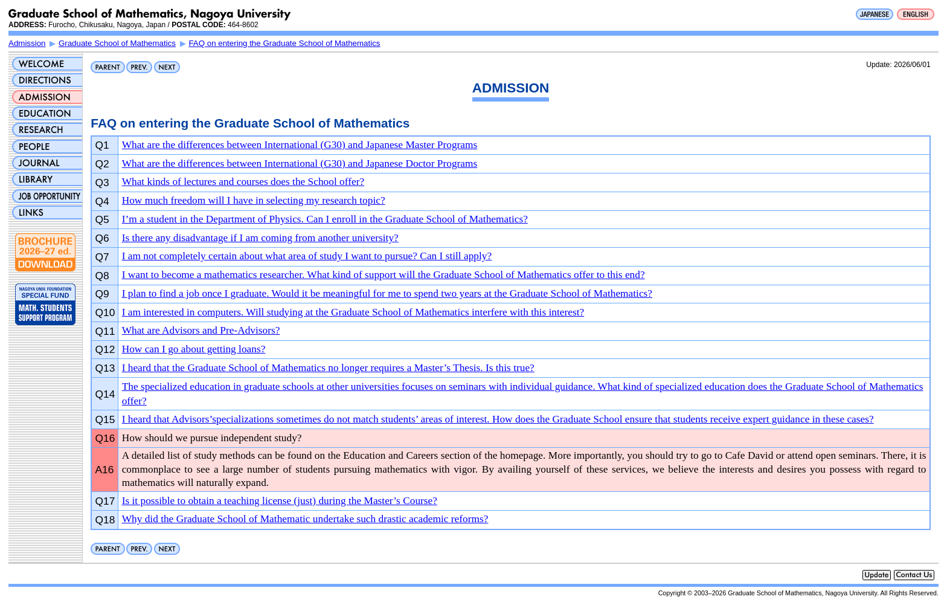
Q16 (105, 438)
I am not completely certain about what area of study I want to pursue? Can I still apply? (307, 256)
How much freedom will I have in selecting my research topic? (253, 200)
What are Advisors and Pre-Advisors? (201, 330)
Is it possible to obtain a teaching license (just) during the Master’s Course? (279, 500)
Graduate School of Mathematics (117, 43)
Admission (26, 43)
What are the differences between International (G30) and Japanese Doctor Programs (300, 163)
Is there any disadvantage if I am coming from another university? (260, 238)
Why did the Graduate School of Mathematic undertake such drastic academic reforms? (305, 519)
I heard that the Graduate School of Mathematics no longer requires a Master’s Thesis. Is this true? (328, 368)
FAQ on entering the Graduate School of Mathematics (284, 43)
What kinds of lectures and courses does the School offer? (243, 181)
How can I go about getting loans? (194, 349)
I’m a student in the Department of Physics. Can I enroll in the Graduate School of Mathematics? (325, 219)
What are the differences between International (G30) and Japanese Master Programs (300, 144)
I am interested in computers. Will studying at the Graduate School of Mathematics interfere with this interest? (353, 312)
